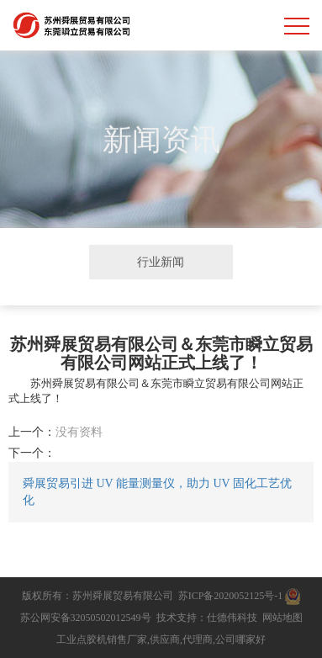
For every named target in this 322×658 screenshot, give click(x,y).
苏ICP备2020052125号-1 (230, 596)
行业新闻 (160, 261)
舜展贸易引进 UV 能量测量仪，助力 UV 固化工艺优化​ (157, 492)
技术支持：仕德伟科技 (206, 618)
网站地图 (282, 618)
